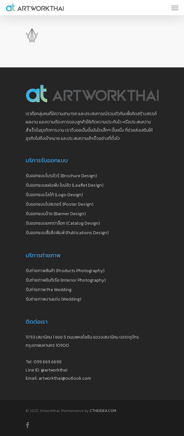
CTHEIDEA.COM (103, 411)
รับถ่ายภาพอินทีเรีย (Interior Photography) (66, 280)
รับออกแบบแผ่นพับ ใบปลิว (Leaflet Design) (65, 185)
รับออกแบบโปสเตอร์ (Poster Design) (59, 204)
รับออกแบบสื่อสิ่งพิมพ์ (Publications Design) (67, 232)
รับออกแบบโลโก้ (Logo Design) (54, 194)
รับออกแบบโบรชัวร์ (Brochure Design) (61, 175)
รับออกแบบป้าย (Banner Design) (56, 213)
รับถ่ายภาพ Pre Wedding (49, 289)
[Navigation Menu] (174, 7)
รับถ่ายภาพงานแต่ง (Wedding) (53, 299)
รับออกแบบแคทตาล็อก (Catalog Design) (63, 223)
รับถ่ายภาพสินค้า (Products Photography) (65, 270)
